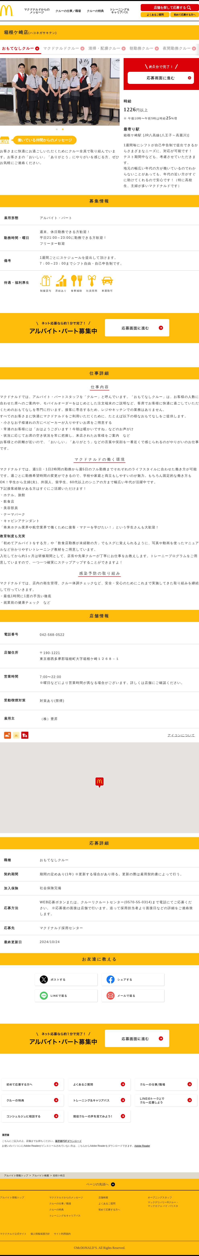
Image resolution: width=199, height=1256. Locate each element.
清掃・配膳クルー (104, 48)
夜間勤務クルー (177, 48)
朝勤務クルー (142, 48)
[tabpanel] (60, 92)
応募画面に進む (161, 78)
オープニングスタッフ (160, 1197)
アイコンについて (181, 735)
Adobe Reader (142, 1145)
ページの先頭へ (97, 1184)
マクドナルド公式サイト (13, 1233)
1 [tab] (57, 130)
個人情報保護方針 (40, 1233)
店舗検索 (103, 1197)
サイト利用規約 (62, 1233)
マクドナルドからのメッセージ (36, 11)
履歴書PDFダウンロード (68, 1141)
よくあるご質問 (155, 15)
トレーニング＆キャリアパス (119, 11)
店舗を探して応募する (170, 7)
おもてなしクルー (18, 48)
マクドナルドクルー (61, 48)
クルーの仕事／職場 (68, 10)
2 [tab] (63, 130)
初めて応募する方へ (185, 15)
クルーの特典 (95, 10)
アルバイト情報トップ (12, 1197)
